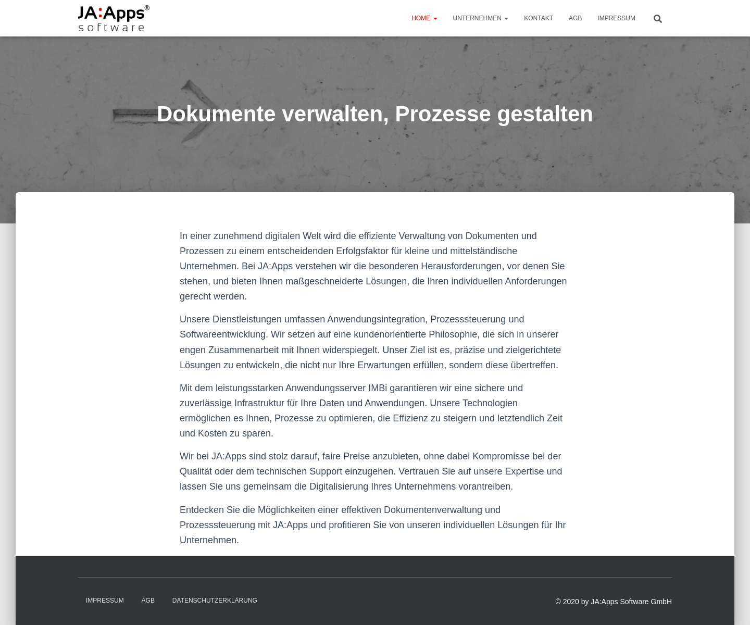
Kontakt (538, 18)
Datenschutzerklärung (214, 600)
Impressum (616, 18)
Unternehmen (481, 18)
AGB (575, 18)
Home (424, 18)
